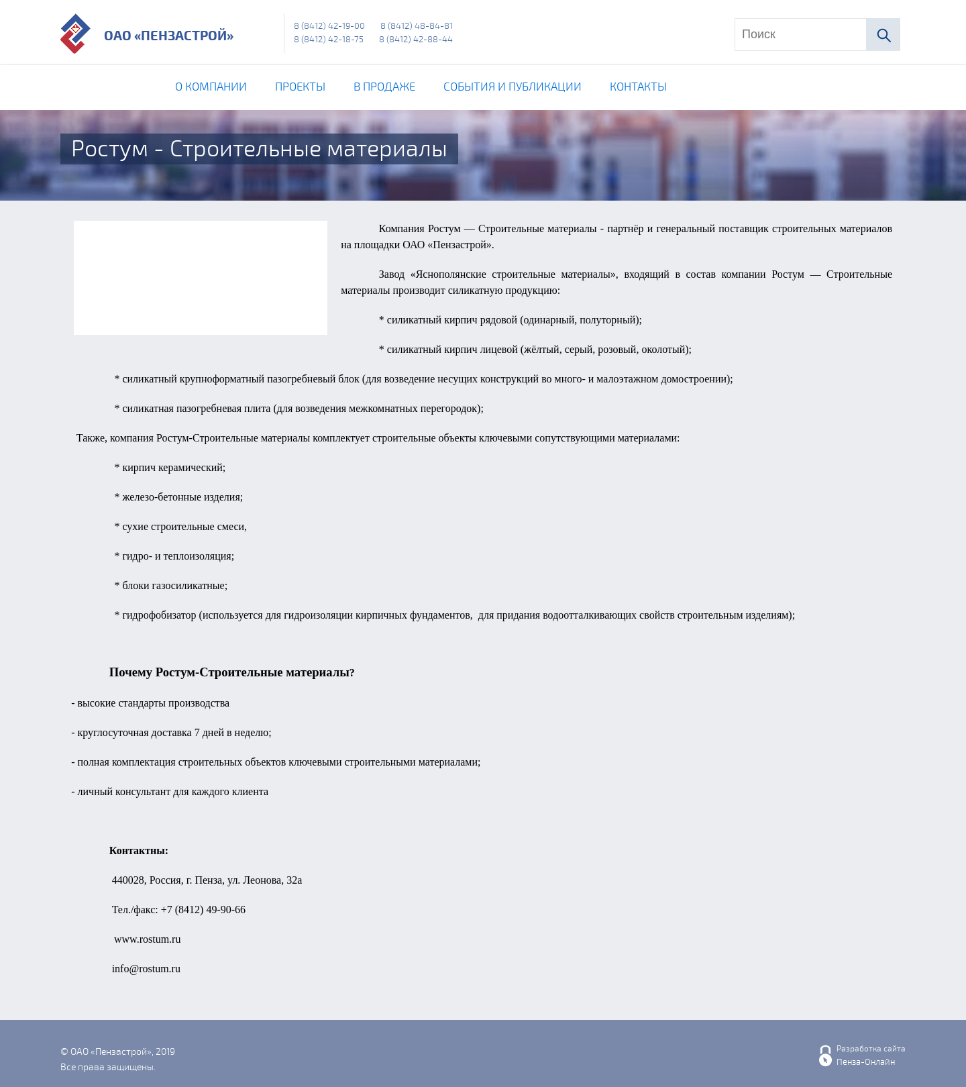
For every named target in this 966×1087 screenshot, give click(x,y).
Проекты (300, 87)
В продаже (384, 87)
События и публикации (512, 87)
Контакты (638, 87)
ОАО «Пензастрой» (168, 36)
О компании (211, 87)
